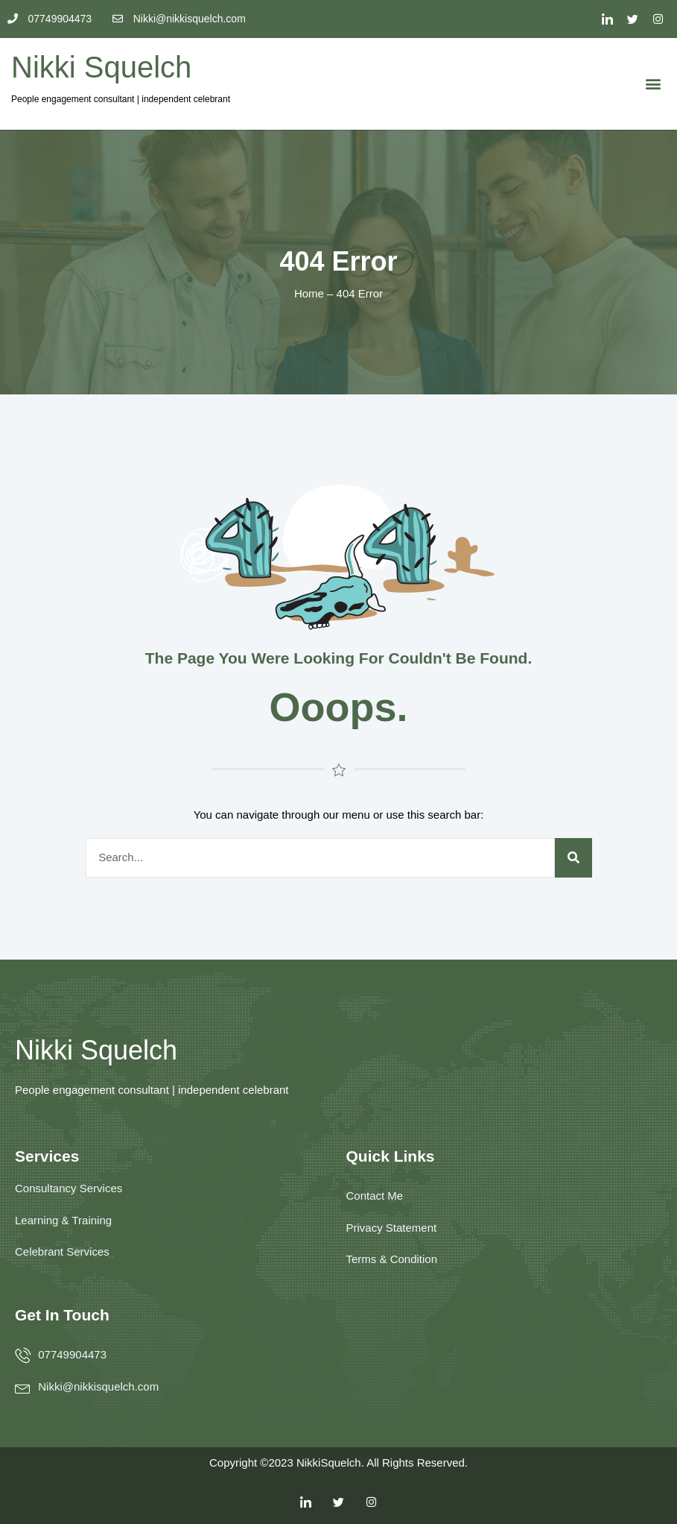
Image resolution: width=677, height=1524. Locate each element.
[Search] (573, 858)
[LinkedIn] (608, 18)
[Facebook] (658, 18)
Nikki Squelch (101, 67)
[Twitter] (633, 18)
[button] (653, 84)
